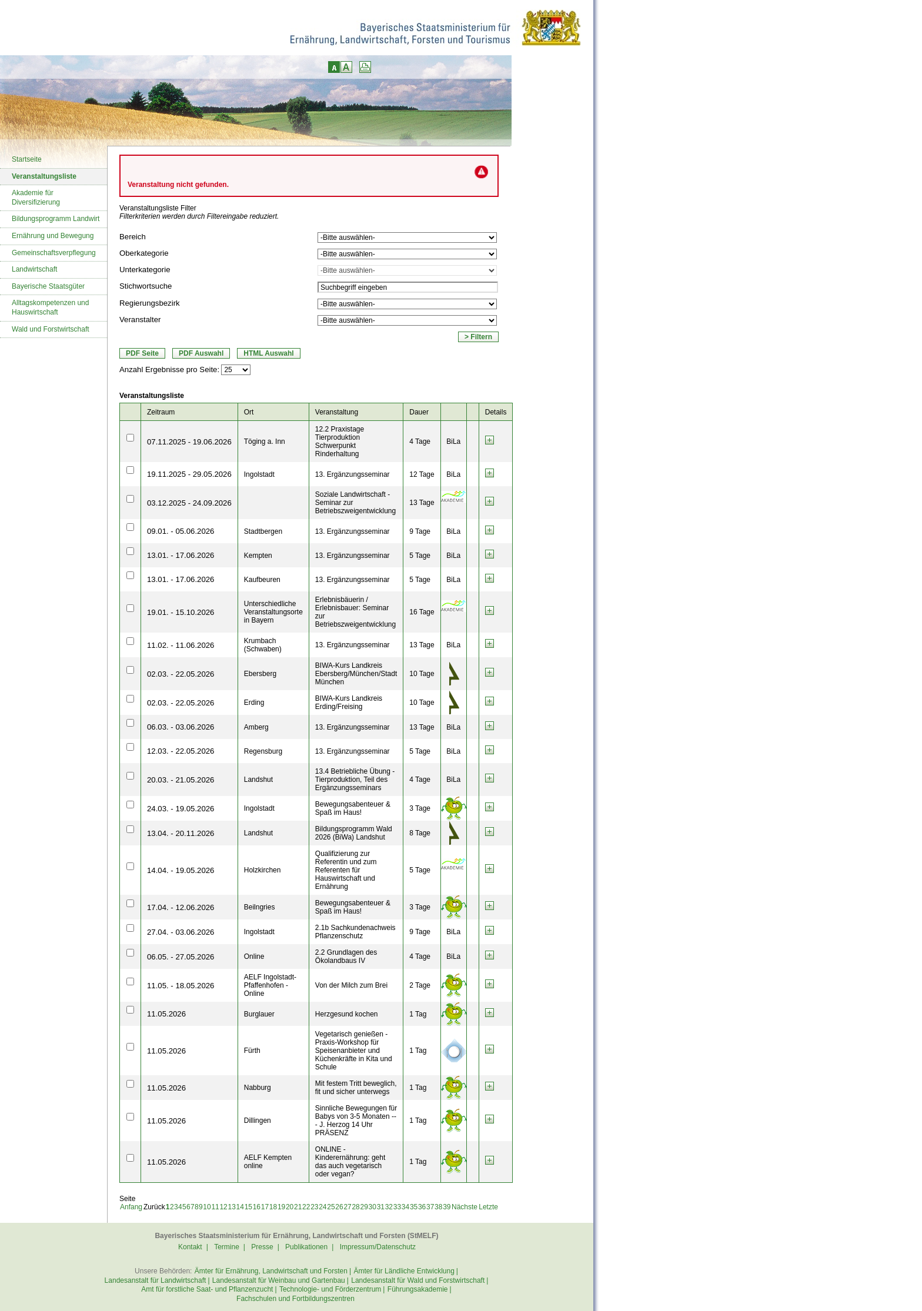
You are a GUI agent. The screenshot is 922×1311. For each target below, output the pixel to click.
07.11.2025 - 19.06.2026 (189, 441)
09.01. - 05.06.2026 (180, 531)
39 (446, 1207)
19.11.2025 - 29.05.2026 (189, 474)
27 (347, 1207)
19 (281, 1207)
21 (298, 1207)
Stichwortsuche (145, 286)
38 (438, 1207)
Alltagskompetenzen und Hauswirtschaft (50, 307)
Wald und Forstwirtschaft (50, 329)
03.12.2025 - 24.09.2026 (189, 503)
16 (256, 1207)
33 (397, 1207)
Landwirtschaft (34, 269)
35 (413, 1207)
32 (389, 1207)
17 (265, 1207)
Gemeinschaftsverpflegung (54, 253)
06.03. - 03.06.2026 (180, 727)
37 (430, 1207)
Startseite (27, 159)
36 (422, 1207)
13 (232, 1207)
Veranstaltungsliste (44, 176)
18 (273, 1207)
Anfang (131, 1207)
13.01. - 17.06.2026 (180, 555)
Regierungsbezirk (149, 303)
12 (223, 1207)
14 (240, 1207)
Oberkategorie (144, 253)
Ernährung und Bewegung (52, 236)
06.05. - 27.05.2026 (180, 956)
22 (306, 1207)
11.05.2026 (166, 1013)
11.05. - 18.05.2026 (180, 985)
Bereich (132, 236)
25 (331, 1207)
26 (339, 1207)
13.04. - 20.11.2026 (180, 833)
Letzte (488, 1207)
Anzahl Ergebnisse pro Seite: (169, 369)
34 (405, 1207)
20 (289, 1207)
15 (248, 1207)
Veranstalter (140, 319)
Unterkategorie (145, 269)
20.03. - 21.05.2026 (180, 779)
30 (372, 1207)
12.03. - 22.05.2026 (180, 751)
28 (355, 1207)
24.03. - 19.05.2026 (180, 808)
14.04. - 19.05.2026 (180, 870)
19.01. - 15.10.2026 (180, 612)
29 (364, 1207)
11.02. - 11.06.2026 (180, 645)
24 (322, 1207)
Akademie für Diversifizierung (36, 197)
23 (314, 1207)
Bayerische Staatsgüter (48, 286)
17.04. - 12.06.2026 (180, 907)
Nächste (464, 1207)
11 (215, 1207)
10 (207, 1207)
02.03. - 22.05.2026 (180, 674)
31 (381, 1207)
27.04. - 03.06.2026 (180, 932)
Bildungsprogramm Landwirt (55, 219)
